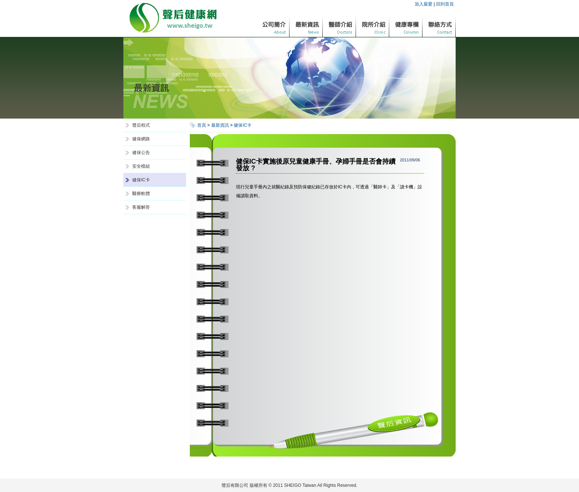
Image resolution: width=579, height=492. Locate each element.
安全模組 (141, 166)
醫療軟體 (141, 193)
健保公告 (141, 152)
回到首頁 (445, 4)
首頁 (201, 125)
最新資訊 (220, 125)
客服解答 (141, 207)
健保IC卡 (141, 179)
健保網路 (141, 138)
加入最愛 (423, 4)
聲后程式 (141, 125)
